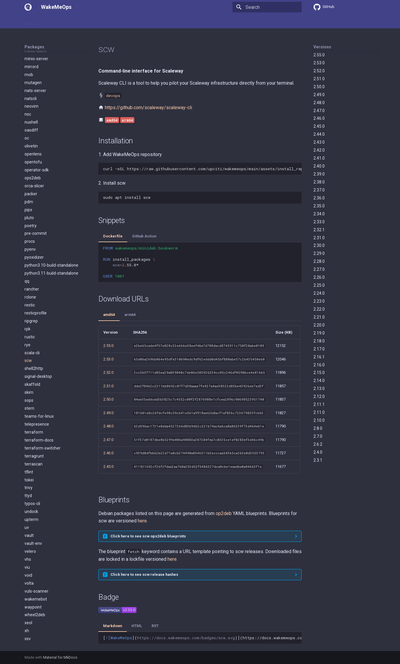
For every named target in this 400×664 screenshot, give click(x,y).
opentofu (33, 116)
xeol (28, 577)
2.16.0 (319, 365)
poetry (31, 180)
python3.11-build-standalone (51, 228)
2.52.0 (319, 70)
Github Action (144, 236)
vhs (28, 514)
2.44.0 (319, 134)
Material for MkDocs (60, 657)
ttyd (28, 450)
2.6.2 (317, 444)
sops (29, 355)
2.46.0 (319, 118)
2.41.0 (319, 158)
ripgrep (31, 275)
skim (29, 347)
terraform (34, 387)
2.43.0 (319, 142)
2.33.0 (319, 221)
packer (31, 148)
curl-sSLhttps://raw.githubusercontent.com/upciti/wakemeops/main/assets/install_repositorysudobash (202, 168)
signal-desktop (38, 331)
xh (27, 585)
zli (27, 625)
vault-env (33, 498)
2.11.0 (319, 412)
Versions (322, 47)
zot (28, 633)
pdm (29, 156)
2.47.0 (319, 110)
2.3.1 (317, 460)
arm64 (130, 314)
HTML (136, 626)
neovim (31, 61)
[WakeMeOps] (28, 7)
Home (30, 21)
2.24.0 (319, 293)
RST (155, 626)
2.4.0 (317, 452)
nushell (31, 77)
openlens (33, 108)
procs (30, 196)
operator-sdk (37, 124)
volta (29, 538)
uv (27, 482)
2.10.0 (319, 420)
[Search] (267, 7)
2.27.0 (319, 269)
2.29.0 (319, 253)
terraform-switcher (43, 403)
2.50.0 (319, 86)
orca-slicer (34, 140)
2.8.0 (317, 428)
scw (28, 315)
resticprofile (36, 267)
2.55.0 (319, 55)
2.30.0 (319, 245)
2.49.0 (319, 94)
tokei (29, 434)
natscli (31, 53)
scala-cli (32, 307)
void (28, 530)
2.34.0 (319, 214)
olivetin (31, 101)
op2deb (224, 513)
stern (29, 363)
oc (27, 93)
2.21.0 (319, 317)
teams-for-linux (39, 371)
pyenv (30, 204)
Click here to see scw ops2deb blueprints (148, 536)
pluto (29, 172)
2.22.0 (319, 309)
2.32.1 (319, 229)
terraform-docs (39, 395)
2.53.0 (319, 62)
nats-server (35, 45)
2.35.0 (319, 206)
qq (27, 236)
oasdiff (31, 85)
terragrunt (34, 411)
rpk (27, 283)
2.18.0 (319, 341)
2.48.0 (319, 102)
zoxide (31, 641)
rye (27, 299)
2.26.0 (319, 277)
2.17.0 (319, 349)
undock (31, 466)
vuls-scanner (36, 546)
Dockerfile (113, 236)
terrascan (34, 419)
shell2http (34, 323)
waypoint (33, 562)
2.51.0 (319, 78)
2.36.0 (319, 198)
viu (27, 522)
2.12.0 (319, 396)
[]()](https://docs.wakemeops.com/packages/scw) (202, 637)
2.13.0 (319, 388)
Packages (72, 21)
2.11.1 (319, 404)
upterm (31, 474)
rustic (30, 291)
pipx (28, 164)
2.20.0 (319, 325)
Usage (49, 21)
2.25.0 (319, 285)
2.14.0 (319, 380)
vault (29, 490)
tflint (29, 426)
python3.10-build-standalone (51, 220)
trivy (28, 442)
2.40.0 (319, 166)
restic (30, 260)
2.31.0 (319, 237)
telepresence (37, 379)
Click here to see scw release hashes (144, 574)
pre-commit (36, 188)
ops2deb (33, 132)
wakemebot (36, 554)
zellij (29, 609)
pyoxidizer (34, 212)
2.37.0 (319, 190)
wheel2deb (35, 569)
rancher (32, 244)
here (142, 521)
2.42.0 (319, 150)
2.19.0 (319, 333)
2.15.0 (319, 372)
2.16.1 (319, 357)
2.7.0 (317, 436)
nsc (28, 69)
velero (30, 506)
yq (27, 601)
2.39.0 (319, 174)
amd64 (109, 314)
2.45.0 (319, 126)
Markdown (112, 626)
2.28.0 (319, 261)
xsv (28, 593)
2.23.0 (319, 301)
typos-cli (32, 458)
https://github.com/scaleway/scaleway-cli (148, 107)
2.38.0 (319, 182)
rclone (30, 252)
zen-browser (36, 617)
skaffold (32, 339)
